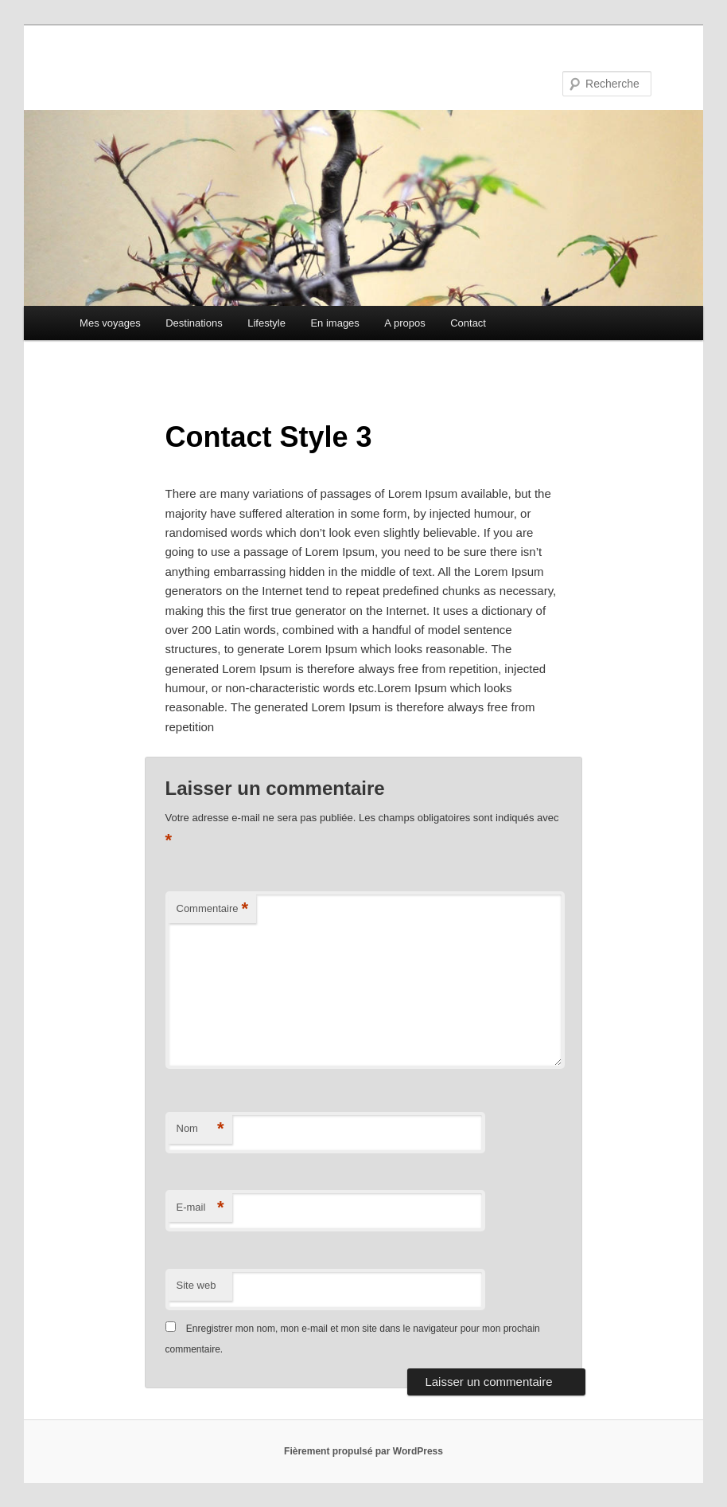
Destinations (194, 323)
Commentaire (213, 909)
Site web (196, 1285)
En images (334, 323)
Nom (200, 1129)
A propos (404, 323)
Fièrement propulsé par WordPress (363, 1451)
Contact (468, 323)
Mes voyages (110, 323)
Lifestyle (266, 323)
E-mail (200, 1207)
